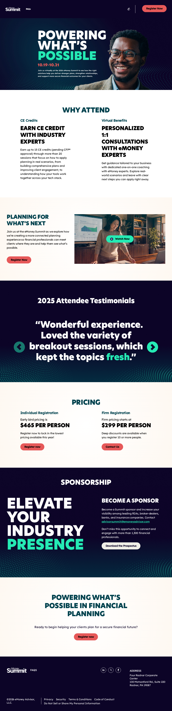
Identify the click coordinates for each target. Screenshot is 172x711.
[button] (152, 347)
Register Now (154, 8)
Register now (32, 446)
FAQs (28, 9)
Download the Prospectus (121, 545)
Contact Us (112, 446)
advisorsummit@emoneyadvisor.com (126, 521)
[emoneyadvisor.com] (129, 9)
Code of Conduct (104, 699)
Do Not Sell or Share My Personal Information (72, 703)
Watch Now (120, 239)
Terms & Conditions (80, 699)
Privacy (48, 699)
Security (61, 699)
